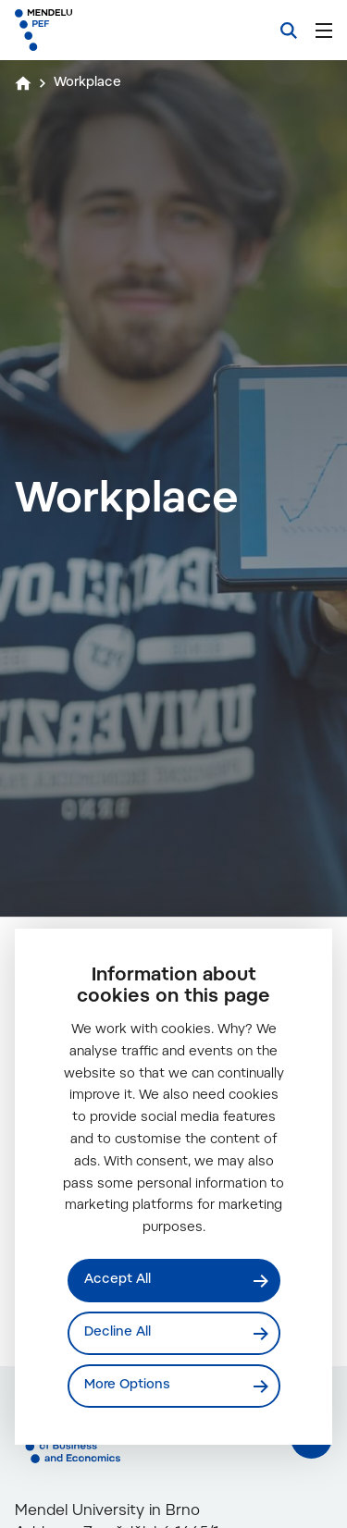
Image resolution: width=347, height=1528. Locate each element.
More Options (127, 1385)
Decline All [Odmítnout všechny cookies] (117, 1332)
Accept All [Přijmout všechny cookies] (117, 1280)
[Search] (288, 30)
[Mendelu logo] (107, 30)
